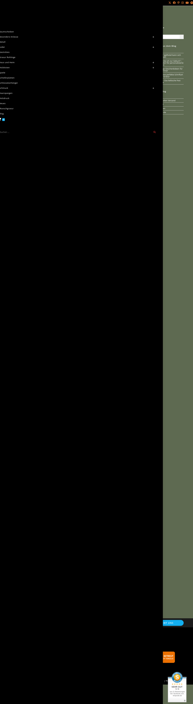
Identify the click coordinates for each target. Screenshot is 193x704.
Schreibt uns (164, 622)
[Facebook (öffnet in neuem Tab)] (174, 2)
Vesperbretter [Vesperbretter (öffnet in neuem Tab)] (104, 414)
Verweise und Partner (83, 645)
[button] (84, 267)
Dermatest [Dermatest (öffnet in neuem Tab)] (121, 422)
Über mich (33, 3)
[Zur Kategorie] (182, 37)
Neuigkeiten (86, 28)
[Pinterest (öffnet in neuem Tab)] (178, 2)
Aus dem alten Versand (164, 100)
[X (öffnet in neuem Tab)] (170, 2)
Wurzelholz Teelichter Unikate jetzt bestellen (55, 565)
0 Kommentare (90, 65)
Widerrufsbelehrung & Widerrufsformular (37, 668)
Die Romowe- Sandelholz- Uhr (107, 468)
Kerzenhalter (44, 576)
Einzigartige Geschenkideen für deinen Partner (168, 69)
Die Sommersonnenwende (104, 153)
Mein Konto (11, 3)
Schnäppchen (79, 654)
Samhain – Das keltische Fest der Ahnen (167, 81)
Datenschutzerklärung (27, 644)
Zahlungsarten (24, 672)
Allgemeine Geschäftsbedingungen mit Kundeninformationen (36, 638)
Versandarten (23, 660)
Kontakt (23, 3)
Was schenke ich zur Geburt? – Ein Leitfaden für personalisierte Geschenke (168, 63)
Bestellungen (138, 680)
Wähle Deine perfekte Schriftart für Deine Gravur (168, 75)
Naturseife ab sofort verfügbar (42, 299)
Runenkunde (160, 112)
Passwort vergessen (154, 680)
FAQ (75, 666)
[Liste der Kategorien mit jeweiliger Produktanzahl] (167, 37)
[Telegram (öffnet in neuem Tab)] (191, 2)
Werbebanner (80, 662)
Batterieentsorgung (82, 650)
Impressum (22, 656)
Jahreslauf (85, 87)
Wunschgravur (80, 637)
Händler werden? (81, 658)
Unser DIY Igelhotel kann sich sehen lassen (167, 56)
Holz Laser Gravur (36, 680)
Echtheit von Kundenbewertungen (33, 652)
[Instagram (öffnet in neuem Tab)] (182, 2)
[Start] (15, 14)
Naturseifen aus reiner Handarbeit (90, 641)
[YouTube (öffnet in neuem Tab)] (187, 2)
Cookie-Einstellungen (27, 648)
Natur (29, 14)
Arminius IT (69, 680)
